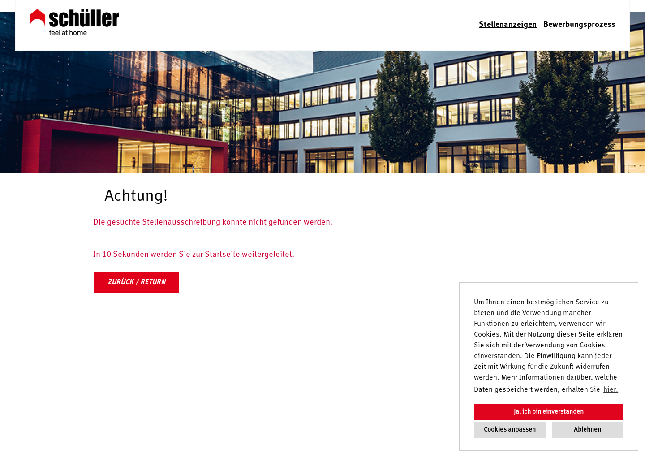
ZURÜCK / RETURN (136, 282)
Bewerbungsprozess (579, 25)
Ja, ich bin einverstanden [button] (549, 412)
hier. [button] (610, 389)
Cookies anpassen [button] (510, 430)
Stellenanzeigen (508, 25)
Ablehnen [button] (587, 430)
